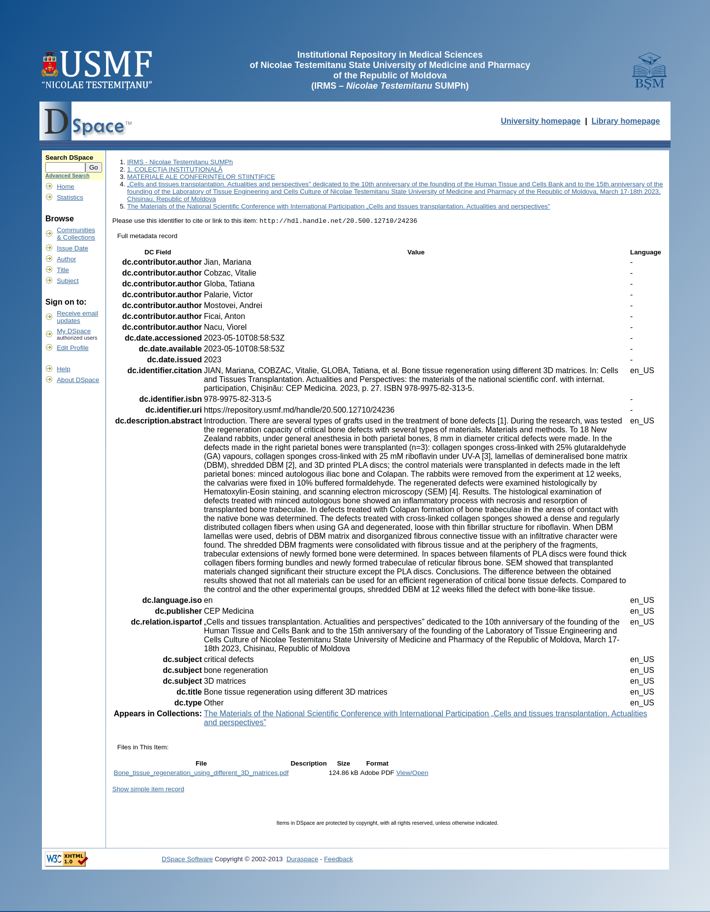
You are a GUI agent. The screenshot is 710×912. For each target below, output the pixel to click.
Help (63, 369)
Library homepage (626, 121)
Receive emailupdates (77, 317)
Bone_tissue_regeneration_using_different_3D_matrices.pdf (201, 773)
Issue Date (72, 248)
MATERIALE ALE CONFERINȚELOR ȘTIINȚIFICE (201, 176)
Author (66, 259)
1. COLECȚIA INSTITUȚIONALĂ (174, 169)
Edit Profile (72, 347)
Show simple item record (148, 790)
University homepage (541, 121)
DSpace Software (187, 860)
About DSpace (78, 380)
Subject (67, 280)
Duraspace (302, 860)
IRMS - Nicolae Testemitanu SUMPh (180, 162)
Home (65, 186)
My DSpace (74, 331)
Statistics (70, 197)
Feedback (338, 860)
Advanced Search (67, 175)
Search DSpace (69, 157)
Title (63, 270)
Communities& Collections (76, 233)
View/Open (412, 773)
